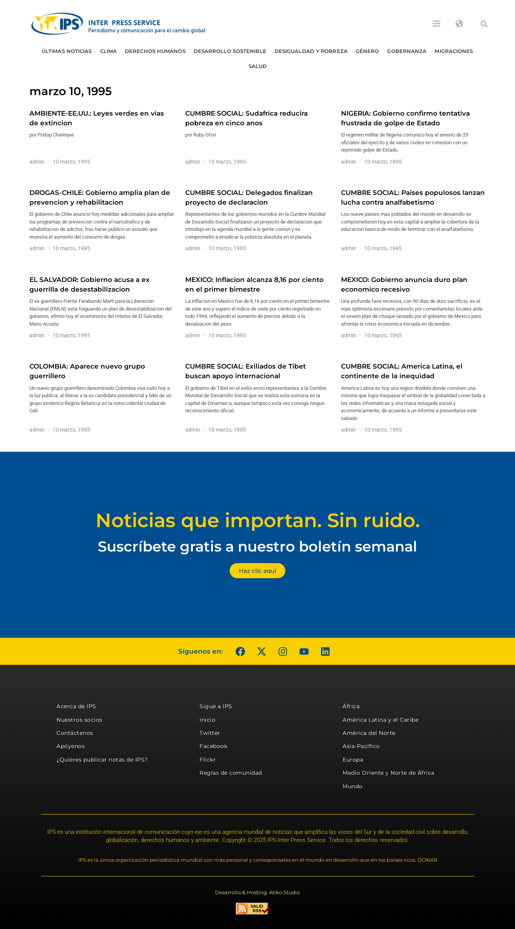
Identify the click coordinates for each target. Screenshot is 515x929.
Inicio (207, 719)
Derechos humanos (155, 51)
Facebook (213, 746)
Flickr (208, 759)
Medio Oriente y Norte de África (389, 772)
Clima (108, 51)
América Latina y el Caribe (380, 719)
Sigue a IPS (216, 706)
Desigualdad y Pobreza (311, 51)
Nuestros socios (79, 719)
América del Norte (369, 732)
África (351, 706)
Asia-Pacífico (361, 746)
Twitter (210, 732)
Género (367, 51)
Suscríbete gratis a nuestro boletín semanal (257, 546)
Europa (353, 759)
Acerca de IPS (76, 706)
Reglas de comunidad (231, 772)
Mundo (353, 786)
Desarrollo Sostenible (230, 51)
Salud (258, 66)
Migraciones (454, 51)
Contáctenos (74, 732)
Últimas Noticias (67, 51)
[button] (484, 24)
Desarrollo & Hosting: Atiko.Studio (257, 892)
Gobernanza (406, 51)
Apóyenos (70, 746)
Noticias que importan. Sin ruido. (257, 520)
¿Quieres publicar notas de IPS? (102, 759)
